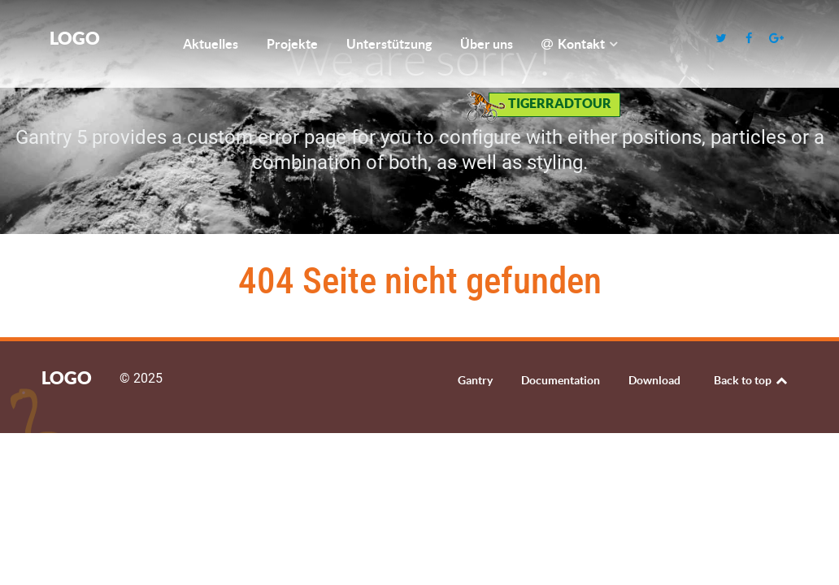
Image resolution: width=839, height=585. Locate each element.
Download (654, 380)
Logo (75, 38)
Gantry (475, 380)
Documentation (560, 380)
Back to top (751, 380)
